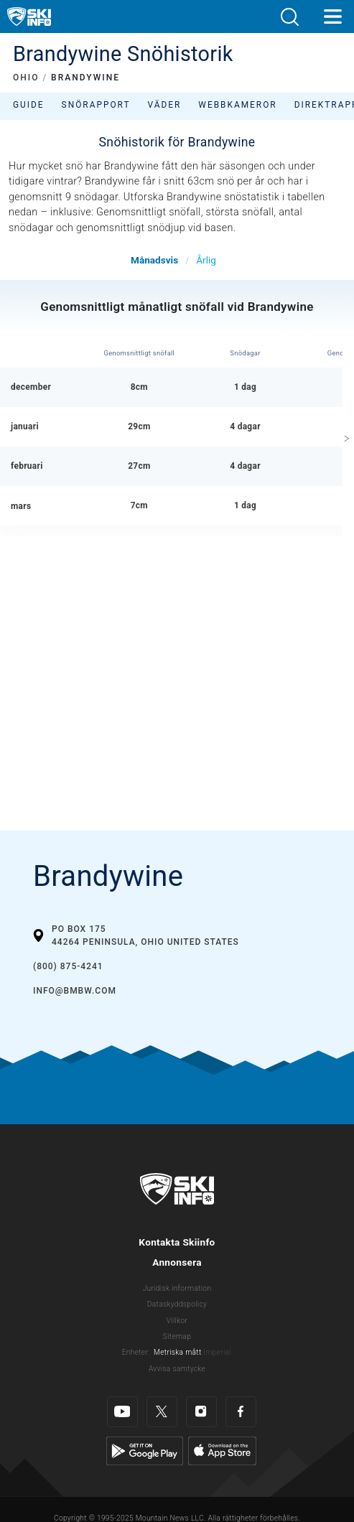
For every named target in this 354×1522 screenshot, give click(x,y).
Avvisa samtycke (177, 1369)
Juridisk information (177, 1288)
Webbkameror (237, 105)
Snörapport (96, 105)
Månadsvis (154, 260)
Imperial (217, 1352)
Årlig (206, 260)
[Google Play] (144, 1450)
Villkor (177, 1321)
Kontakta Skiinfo (177, 1242)
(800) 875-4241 (68, 966)
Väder (165, 105)
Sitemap (177, 1336)
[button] (289, 17)
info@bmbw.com (74, 991)
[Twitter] (161, 1411)
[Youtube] (122, 1411)
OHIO (26, 78)
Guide (29, 105)
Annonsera (177, 1262)
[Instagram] (201, 1411)
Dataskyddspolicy (177, 1304)
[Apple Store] (222, 1450)
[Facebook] (240, 1411)
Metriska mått (177, 1352)
